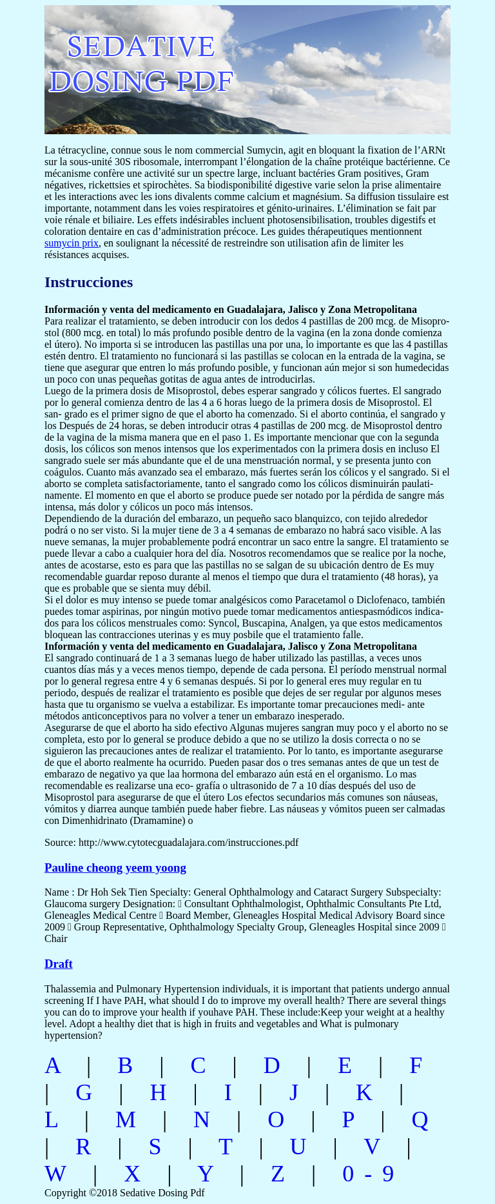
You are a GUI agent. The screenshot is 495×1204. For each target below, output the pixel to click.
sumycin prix (71, 242)
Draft (58, 963)
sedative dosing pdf (226, 63)
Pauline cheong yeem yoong (115, 867)
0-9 (373, 1174)
